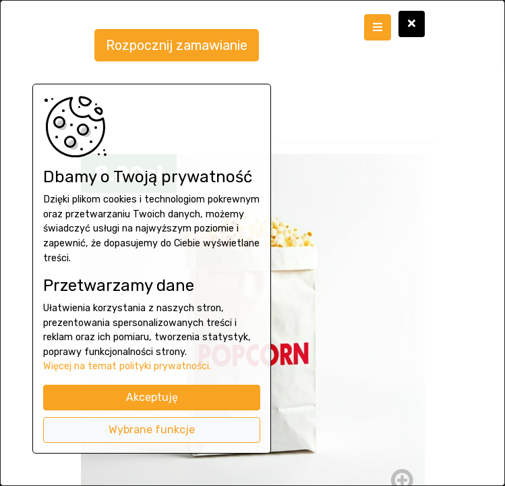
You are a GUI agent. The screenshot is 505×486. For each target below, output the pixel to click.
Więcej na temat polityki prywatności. (127, 366)
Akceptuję (152, 397)
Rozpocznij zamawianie (176, 45)
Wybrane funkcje (152, 429)
